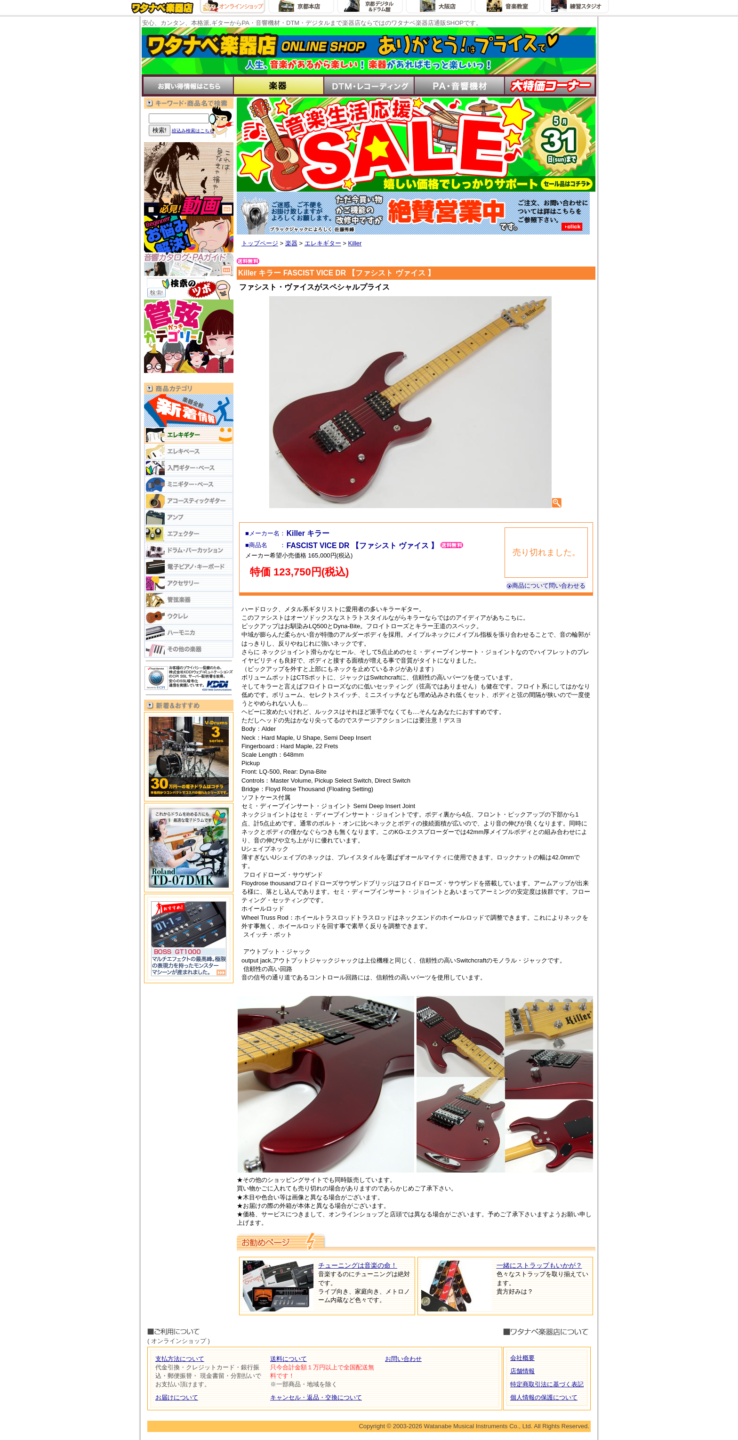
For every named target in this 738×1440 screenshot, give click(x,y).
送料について (288, 1358)
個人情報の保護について (544, 1397)
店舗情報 (522, 1371)
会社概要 (522, 1357)
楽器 (291, 243)
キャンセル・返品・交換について (316, 1397)
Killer (354, 243)
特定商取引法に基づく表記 (547, 1384)
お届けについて (176, 1397)
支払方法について (179, 1358)
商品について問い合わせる (546, 585)
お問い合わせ (403, 1358)
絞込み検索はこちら (193, 130)
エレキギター (323, 243)
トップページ (259, 243)
